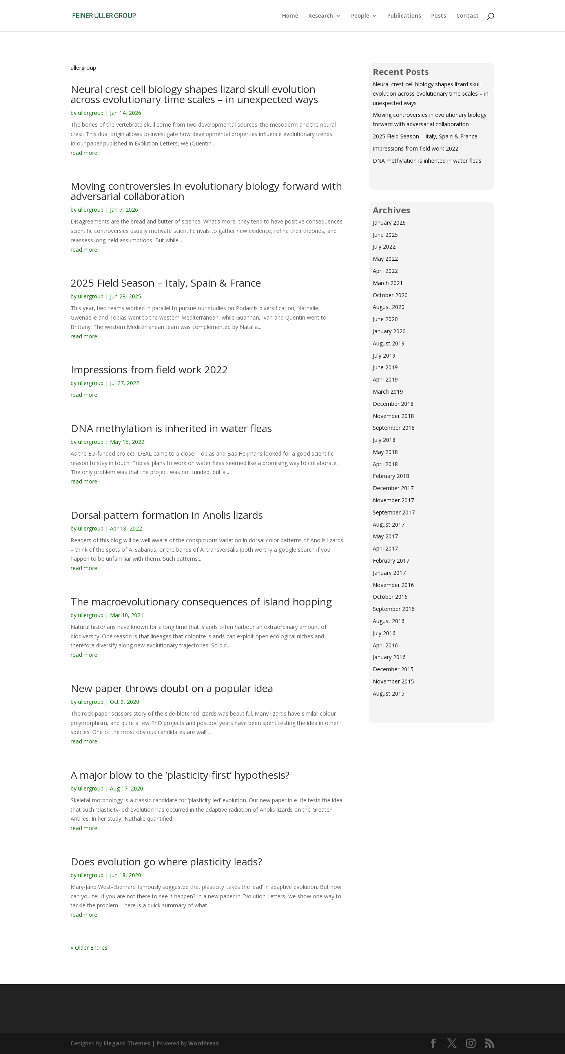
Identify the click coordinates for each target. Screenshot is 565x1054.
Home (290, 16)
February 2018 (391, 476)
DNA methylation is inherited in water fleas (171, 428)
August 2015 (389, 693)
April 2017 (385, 548)
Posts (438, 16)
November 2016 (393, 585)
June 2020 (385, 319)
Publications (404, 16)
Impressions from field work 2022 (149, 369)
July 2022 (384, 246)
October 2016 (390, 596)
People (360, 16)
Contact (467, 16)
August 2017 (389, 524)
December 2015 (393, 669)
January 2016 (389, 657)
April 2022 (385, 270)
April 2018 (385, 464)
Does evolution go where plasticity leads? (166, 861)
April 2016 (385, 645)
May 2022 (385, 258)
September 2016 (394, 608)
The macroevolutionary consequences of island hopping (201, 601)
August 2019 (389, 343)
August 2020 (389, 307)
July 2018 (384, 439)
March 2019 (388, 391)
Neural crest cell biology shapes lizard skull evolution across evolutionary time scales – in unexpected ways (194, 94)
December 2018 (393, 403)
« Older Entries (89, 947)
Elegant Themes (127, 1043)
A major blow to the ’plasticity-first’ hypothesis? (180, 775)
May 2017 (385, 536)
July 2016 (384, 633)
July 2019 (384, 355)
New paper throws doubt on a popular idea (172, 688)
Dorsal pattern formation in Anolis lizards (167, 515)
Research (320, 16)
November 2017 (393, 500)
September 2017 (394, 512)
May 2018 (385, 452)
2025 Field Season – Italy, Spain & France (166, 283)
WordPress (203, 1043)
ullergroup (91, 112)
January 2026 (389, 222)
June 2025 (385, 234)
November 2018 (393, 416)
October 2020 (390, 295)
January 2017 (389, 572)
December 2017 (393, 488)
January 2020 (389, 331)
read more (84, 152)
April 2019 (385, 379)
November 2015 (393, 681)
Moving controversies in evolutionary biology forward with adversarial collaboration (206, 191)
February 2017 (391, 560)
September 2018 (394, 427)
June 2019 (385, 367)
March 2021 (388, 283)
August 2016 (389, 621)
